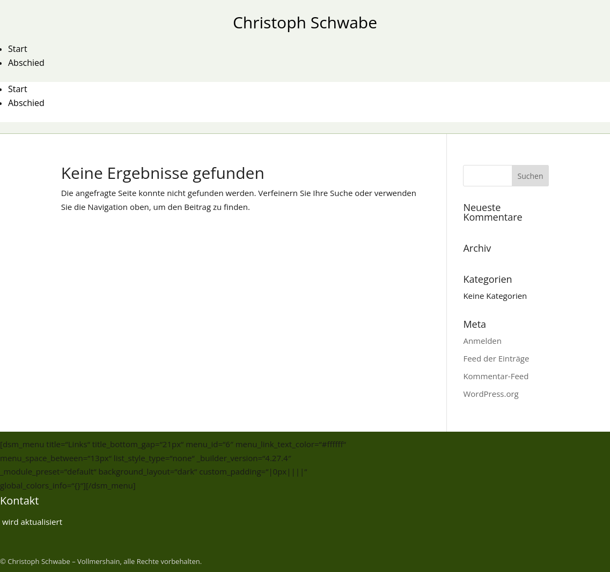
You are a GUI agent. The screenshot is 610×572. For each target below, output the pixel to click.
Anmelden (482, 340)
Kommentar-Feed (495, 376)
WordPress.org (490, 393)
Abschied (26, 63)
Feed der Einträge (496, 358)
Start (17, 49)
